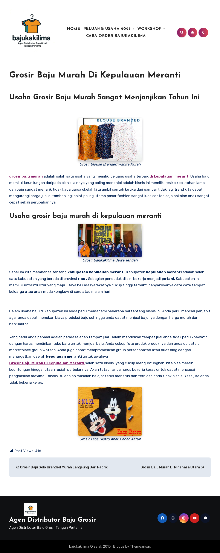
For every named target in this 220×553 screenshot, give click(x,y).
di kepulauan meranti (170, 176)
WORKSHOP (150, 29)
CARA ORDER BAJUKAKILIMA (116, 36)
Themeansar (140, 546)
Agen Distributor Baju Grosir (52, 520)
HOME (73, 29)
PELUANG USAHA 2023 (107, 29)
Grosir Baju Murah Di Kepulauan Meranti (94, 75)
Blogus (118, 546)
